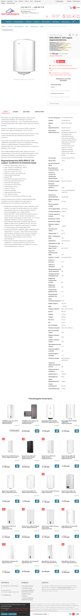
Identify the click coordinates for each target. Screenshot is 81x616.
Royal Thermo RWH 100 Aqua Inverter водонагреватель (10, 456)
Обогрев (28, 21)
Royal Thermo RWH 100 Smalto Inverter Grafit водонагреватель (28, 457)
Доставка (26, 111)
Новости (21, 1)
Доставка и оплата (27, 588)
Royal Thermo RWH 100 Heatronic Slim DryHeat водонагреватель (68, 457)
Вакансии (24, 595)
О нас (15, 1)
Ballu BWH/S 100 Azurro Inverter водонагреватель (69, 562)
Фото (31, 1)
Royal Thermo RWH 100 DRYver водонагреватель (9, 491)
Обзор (6, 111)
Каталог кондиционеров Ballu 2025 (61, 65)
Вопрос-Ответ (39, 111)
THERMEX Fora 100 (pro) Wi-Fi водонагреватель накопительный (30, 422)
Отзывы (16, 111)
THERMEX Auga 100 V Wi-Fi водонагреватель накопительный (10, 422)
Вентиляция (65, 21)
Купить (62, 61)
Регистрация (76, 1)
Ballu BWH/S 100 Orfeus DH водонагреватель (69, 526)
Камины (36, 21)
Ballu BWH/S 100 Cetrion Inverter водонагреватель (49, 562)
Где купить (10, 1)
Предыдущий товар (7, 29)
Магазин (3, 1)
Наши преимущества (27, 585)
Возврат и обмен (26, 593)
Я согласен (4, 614)
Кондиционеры (18, 21)
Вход (69, 1)
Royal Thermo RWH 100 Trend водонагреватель (50, 491)
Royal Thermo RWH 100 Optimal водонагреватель (29, 491)
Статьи (27, 1)
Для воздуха (46, 21)
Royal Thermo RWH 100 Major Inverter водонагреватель (30, 526)
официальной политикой (64, 587)
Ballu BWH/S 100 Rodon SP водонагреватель (10, 562)
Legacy (57, 103)
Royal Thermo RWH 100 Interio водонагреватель (69, 491)
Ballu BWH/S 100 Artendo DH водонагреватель (30, 562)
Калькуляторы (11, 3)
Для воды (56, 21)
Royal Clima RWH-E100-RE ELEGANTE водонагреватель (50, 421)
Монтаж (8, 21)
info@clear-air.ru (27, 11)
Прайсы (3, 3)
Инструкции (37, 1)
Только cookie (12, 614)
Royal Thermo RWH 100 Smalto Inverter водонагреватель (48, 457)
